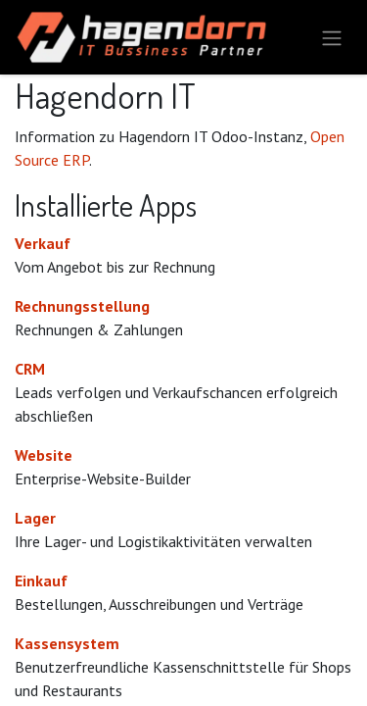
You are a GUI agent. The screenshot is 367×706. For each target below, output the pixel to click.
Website (43, 455)
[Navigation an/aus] (331, 37)
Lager (35, 518)
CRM (30, 368)
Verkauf (42, 243)
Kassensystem (67, 643)
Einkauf (41, 580)
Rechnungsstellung (82, 306)
